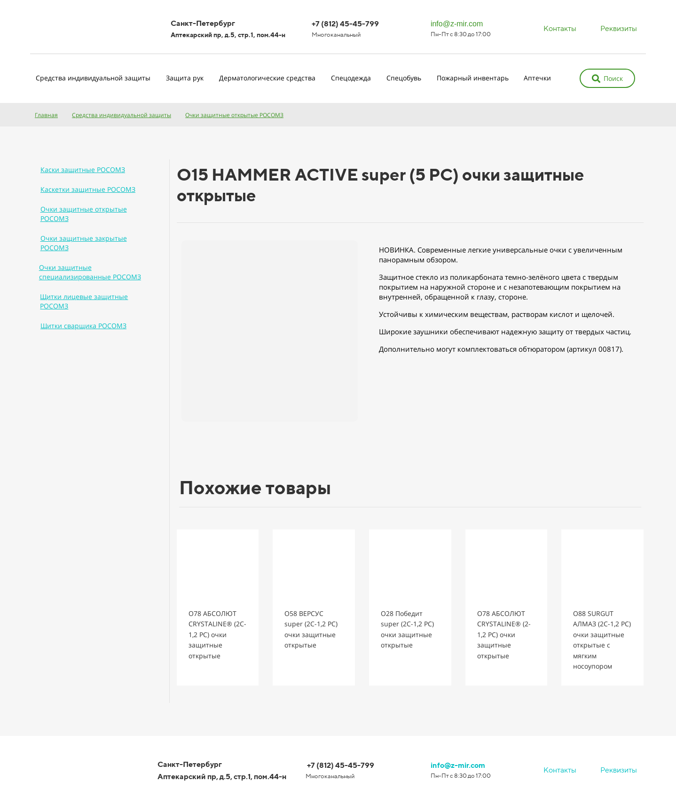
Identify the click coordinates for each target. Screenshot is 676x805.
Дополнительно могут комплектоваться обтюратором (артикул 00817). (501, 349)
